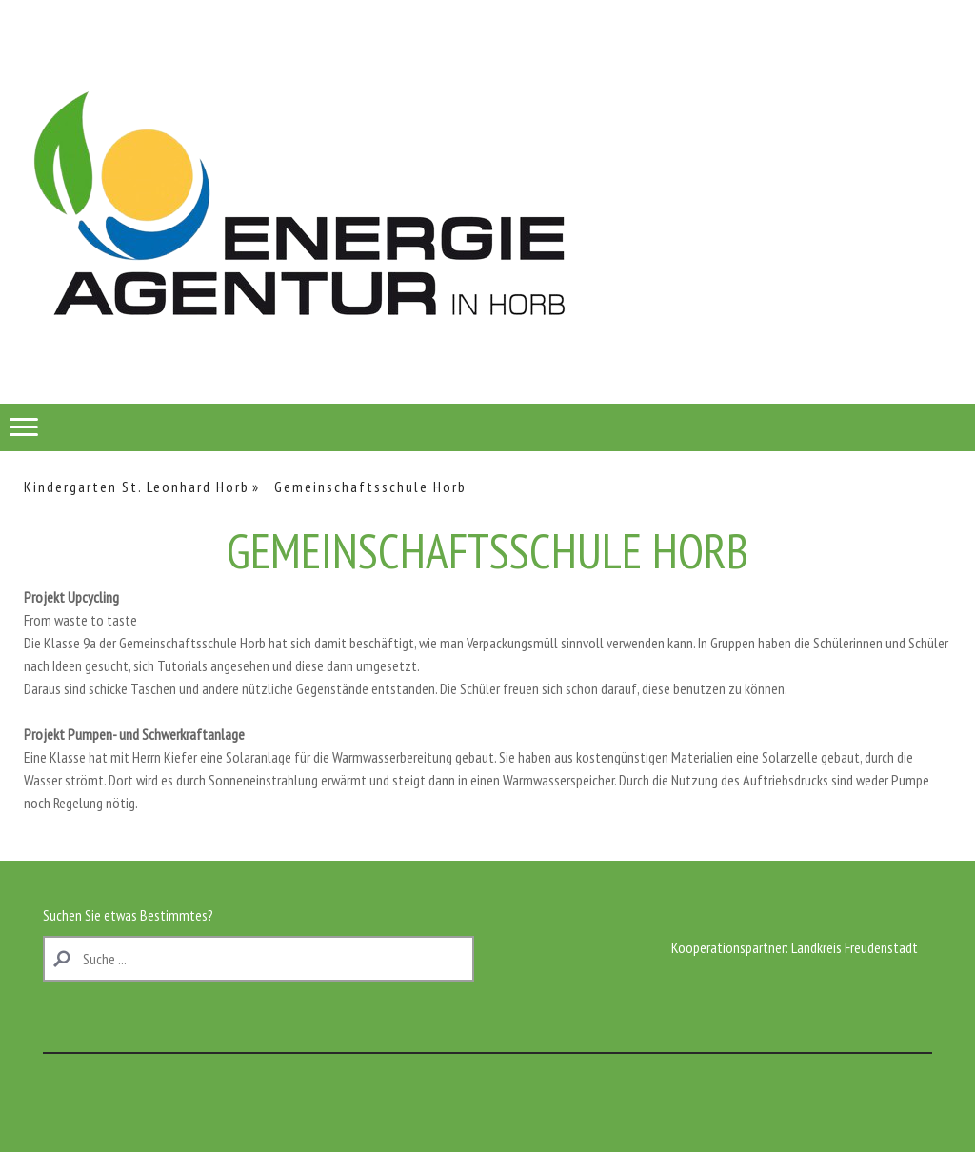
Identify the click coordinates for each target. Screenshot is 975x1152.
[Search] (258, 959)
